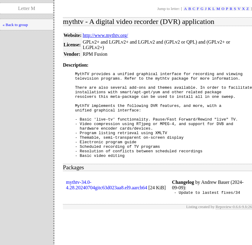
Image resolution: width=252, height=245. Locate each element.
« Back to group (15, 24)
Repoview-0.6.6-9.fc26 (234, 225)
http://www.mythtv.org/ (105, 35)
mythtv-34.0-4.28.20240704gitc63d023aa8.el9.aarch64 (106, 202)
